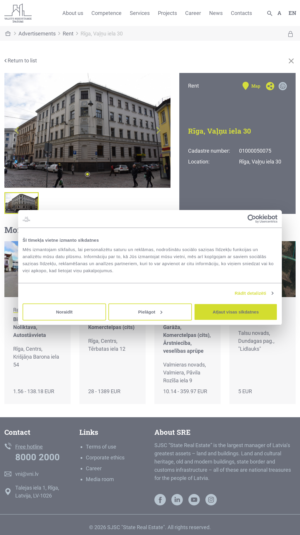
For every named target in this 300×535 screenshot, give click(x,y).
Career (193, 13)
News (216, 13)
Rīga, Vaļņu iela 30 (102, 33)
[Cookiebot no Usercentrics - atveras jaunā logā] (251, 218)
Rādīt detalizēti (250, 293)
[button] (16, 130)
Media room (100, 479)
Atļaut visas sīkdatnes (236, 311)
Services (140, 13)
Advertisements (37, 33)
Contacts (241, 13)
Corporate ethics (105, 457)
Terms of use (101, 447)
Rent (68, 33)
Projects (167, 13)
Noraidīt (64, 311)
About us (72, 13)
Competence (106, 13)
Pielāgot (150, 311)
